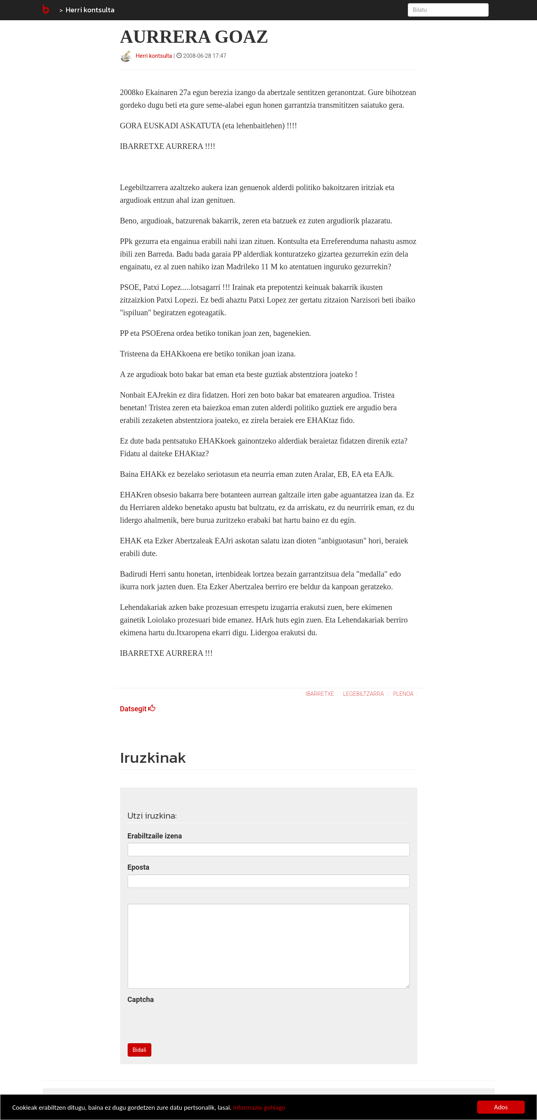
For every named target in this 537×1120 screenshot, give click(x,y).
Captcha (141, 999)
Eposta (138, 867)
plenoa (403, 694)
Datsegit (138, 709)
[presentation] (188, 1021)
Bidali (139, 1050)
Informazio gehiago (259, 1107)
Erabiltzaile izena (155, 836)
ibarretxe (320, 694)
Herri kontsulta (90, 9)
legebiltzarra (363, 694)
